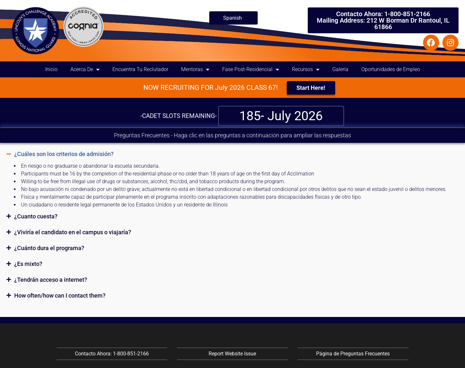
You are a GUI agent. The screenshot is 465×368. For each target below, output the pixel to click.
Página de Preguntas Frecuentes (353, 354)
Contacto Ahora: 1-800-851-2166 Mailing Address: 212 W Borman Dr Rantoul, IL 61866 (383, 20)
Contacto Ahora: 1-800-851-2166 (112, 354)
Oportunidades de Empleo (390, 69)
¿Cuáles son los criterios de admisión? (64, 154)
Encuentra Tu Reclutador (140, 69)
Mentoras (195, 69)
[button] (232, 154)
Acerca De (84, 69)
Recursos (305, 69)
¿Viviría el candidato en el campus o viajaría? (72, 232)
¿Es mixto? (28, 263)
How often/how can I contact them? (60, 295)
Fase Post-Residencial (250, 69)
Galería (340, 69)
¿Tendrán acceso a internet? (50, 279)
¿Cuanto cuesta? (35, 216)
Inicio (51, 69)
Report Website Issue (232, 354)
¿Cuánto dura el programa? (49, 248)
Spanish (232, 18)
